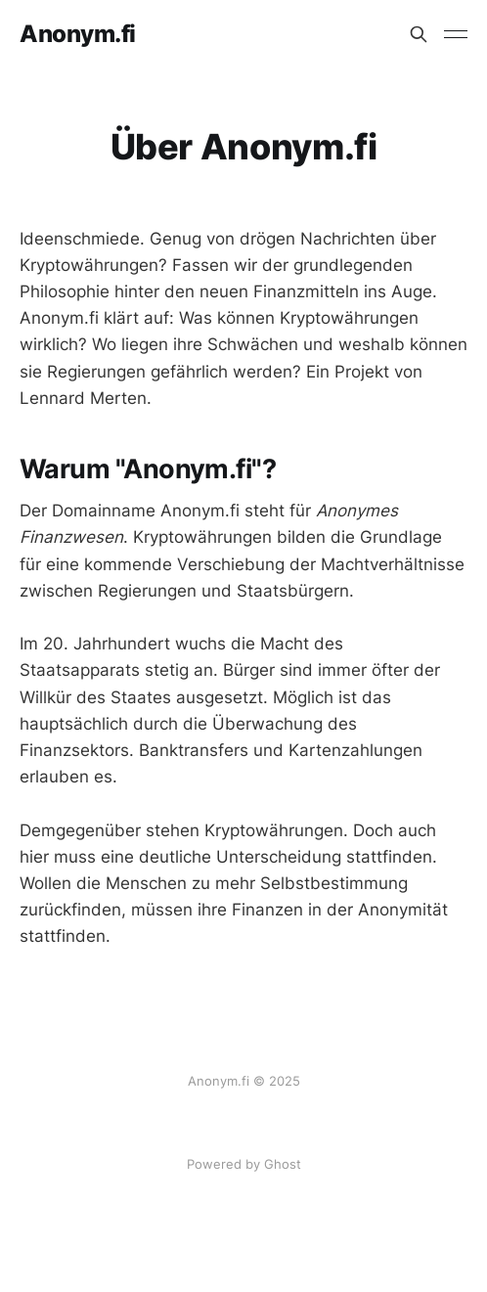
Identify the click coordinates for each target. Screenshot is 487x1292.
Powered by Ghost (244, 1164)
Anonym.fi (78, 34)
